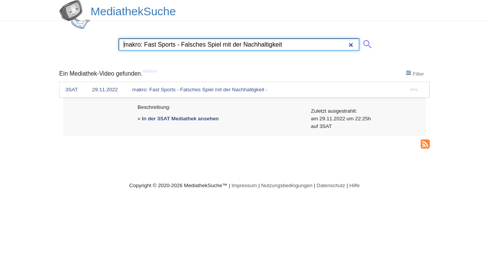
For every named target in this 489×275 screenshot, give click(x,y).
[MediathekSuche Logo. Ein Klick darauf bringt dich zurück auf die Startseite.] (75, 14)
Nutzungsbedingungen (287, 185)
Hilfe (355, 185)
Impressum (244, 185)
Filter (415, 73)
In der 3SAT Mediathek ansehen (180, 118)
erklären (149, 71)
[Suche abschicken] (366, 42)
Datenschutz (331, 185)
